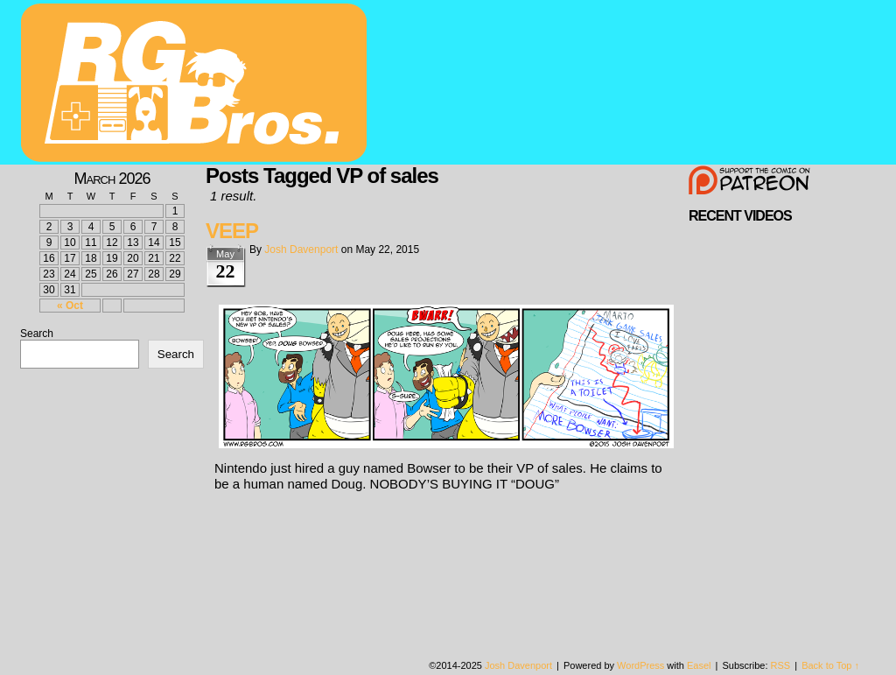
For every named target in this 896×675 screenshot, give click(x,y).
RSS (781, 665)
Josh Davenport (301, 249)
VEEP (232, 231)
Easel (699, 665)
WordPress (640, 665)
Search (36, 333)
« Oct (70, 305)
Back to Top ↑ (830, 665)
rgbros (196, 85)
